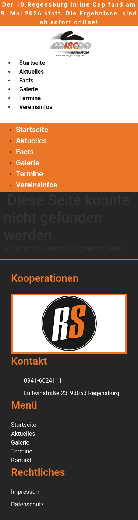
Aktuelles (31, 71)
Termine (30, 98)
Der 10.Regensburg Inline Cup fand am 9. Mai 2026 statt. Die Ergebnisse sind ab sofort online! (69, 13)
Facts (26, 80)
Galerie (28, 89)
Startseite (32, 62)
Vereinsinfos (35, 106)
